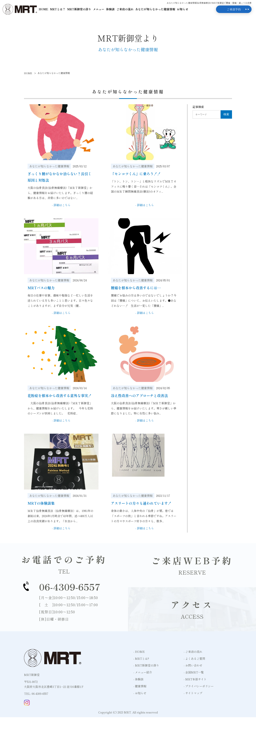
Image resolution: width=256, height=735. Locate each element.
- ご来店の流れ (193, 651)
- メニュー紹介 (142, 672)
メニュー (98, 9)
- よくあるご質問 (194, 658)
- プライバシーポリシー (199, 686)
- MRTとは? (141, 658)
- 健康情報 (139, 686)
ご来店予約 (234, 9)
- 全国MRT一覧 (194, 672)
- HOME (139, 651)
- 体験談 (138, 679)
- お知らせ (139, 693)
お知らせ (182, 9)
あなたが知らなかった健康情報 (155, 9)
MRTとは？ (57, 9)
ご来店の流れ (125, 9)
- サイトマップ (193, 693)
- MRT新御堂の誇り (146, 665)
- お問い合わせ (193, 665)
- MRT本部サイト (195, 679)
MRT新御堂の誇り (79, 9)
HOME (43, 9)
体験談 (110, 9)
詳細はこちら (62, 205)
